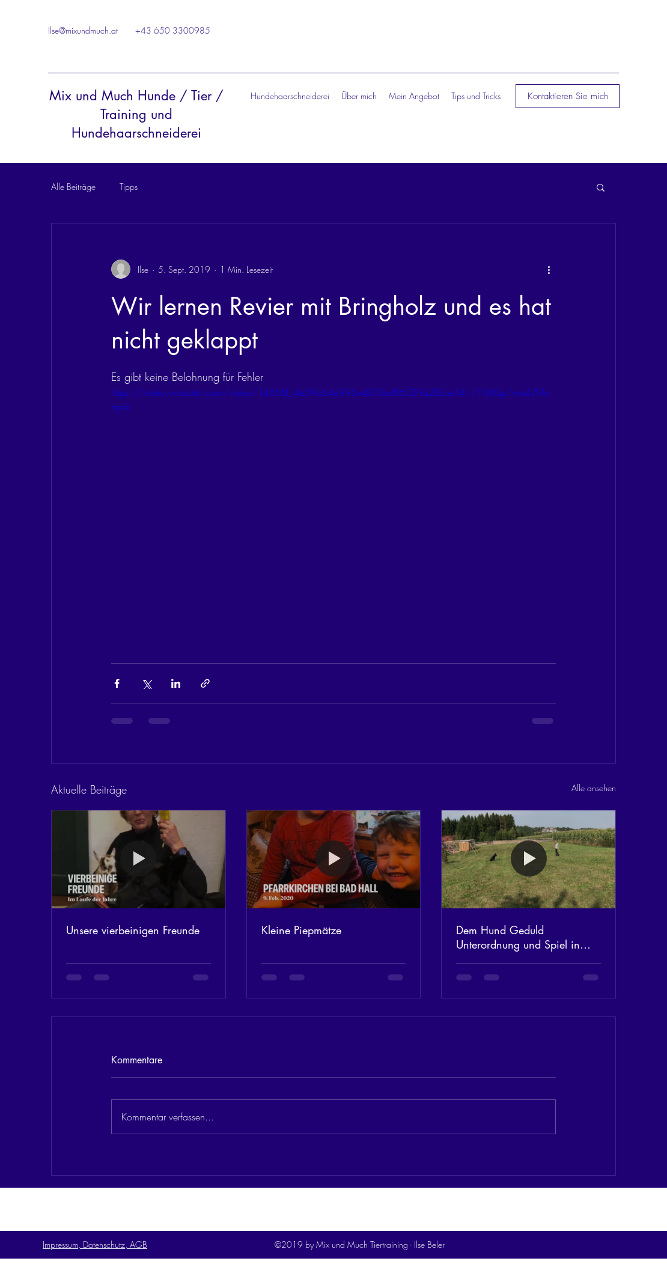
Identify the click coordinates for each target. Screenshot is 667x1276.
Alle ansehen (593, 788)
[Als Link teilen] (205, 683)
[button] (568, 96)
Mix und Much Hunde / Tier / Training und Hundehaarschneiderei (136, 114)
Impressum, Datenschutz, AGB (95, 1244)
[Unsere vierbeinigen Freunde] (138, 859)
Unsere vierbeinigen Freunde (132, 930)
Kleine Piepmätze (301, 930)
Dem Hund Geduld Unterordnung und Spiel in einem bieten (518, 937)
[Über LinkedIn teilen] (175, 683)
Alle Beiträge (73, 186)
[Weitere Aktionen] (548, 269)
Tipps (129, 186)
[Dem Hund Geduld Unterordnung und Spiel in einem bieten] (528, 859)
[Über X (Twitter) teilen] (146, 683)
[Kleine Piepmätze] (334, 859)
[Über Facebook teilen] (117, 683)
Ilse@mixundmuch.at (83, 30)
